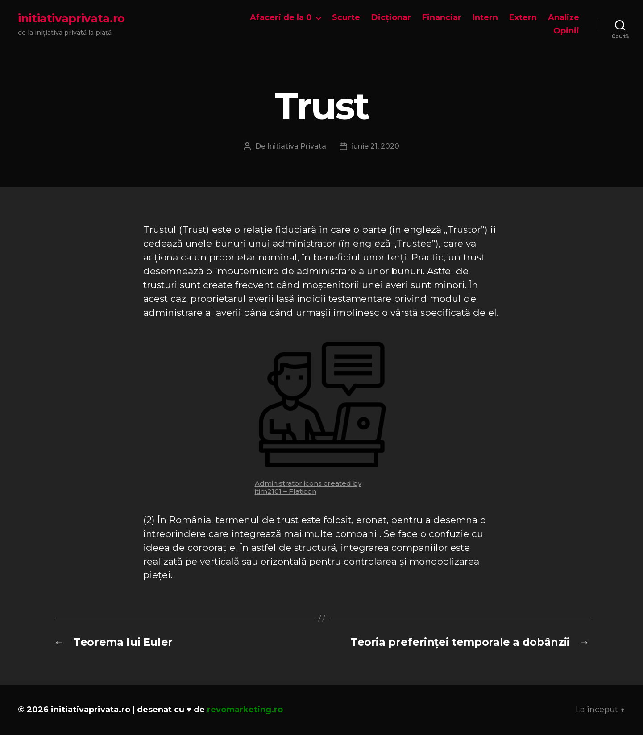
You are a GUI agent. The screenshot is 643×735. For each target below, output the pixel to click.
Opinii (566, 31)
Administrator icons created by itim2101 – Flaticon (308, 487)
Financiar (441, 17)
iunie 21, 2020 (375, 146)
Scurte (346, 17)
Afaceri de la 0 (281, 17)
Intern (485, 17)
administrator (304, 243)
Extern (523, 17)
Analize (563, 17)
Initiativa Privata (296, 146)
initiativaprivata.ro (71, 18)
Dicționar (391, 17)
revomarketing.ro (245, 709)
